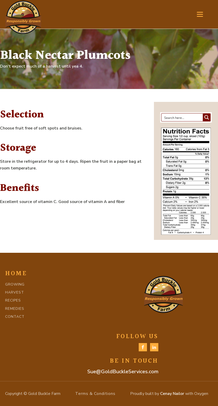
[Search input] (182, 117)
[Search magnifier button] (207, 117)
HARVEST (14, 292)
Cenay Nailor (172, 393)
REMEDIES (14, 309)
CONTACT (15, 317)
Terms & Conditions (95, 393)
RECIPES (13, 300)
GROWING (15, 284)
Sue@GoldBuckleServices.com (122, 371)
